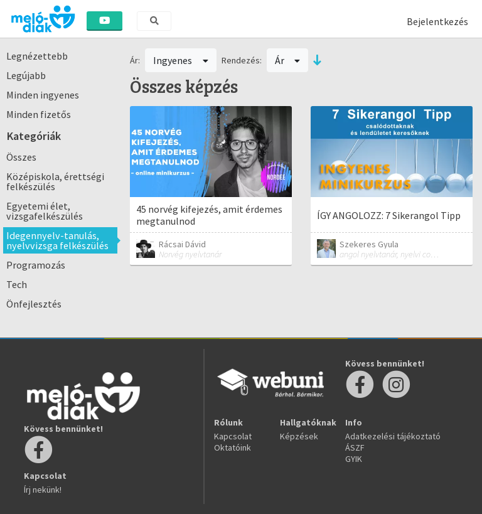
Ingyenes (180, 60)
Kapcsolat (233, 436)
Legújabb (26, 75)
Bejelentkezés (437, 21)
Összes (21, 157)
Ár (288, 60)
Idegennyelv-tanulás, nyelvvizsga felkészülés (57, 240)
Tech (16, 284)
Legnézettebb (37, 56)
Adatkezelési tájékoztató (393, 436)
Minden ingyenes (42, 94)
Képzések (299, 436)
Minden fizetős (38, 114)
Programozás (35, 265)
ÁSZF (355, 447)
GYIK (353, 458)
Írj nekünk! (43, 489)
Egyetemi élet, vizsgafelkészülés (44, 211)
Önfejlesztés (34, 303)
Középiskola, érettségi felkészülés (55, 181)
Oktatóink (232, 447)
